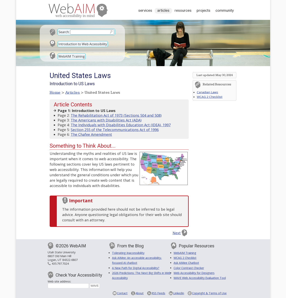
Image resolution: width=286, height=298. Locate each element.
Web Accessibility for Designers (194, 273)
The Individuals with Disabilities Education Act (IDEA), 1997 (121, 124)
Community (224, 10)
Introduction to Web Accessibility (82, 44)
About (139, 293)
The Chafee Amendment (91, 134)
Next (177, 232)
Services (145, 10)
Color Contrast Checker (189, 268)
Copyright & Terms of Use (209, 293)
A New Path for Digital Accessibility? (135, 268)
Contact (122, 293)
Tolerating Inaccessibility (128, 253)
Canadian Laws (207, 92)
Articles (163, 10)
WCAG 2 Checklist (209, 97)
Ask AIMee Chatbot (186, 263)
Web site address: (59, 281)
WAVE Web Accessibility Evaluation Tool (200, 278)
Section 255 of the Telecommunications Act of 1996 (115, 129)
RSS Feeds (158, 293)
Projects (203, 10)
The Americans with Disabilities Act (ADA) (106, 120)
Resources (183, 10)
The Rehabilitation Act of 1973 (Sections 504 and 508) (116, 115)
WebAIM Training (71, 56)
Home (55, 92)
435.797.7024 (60, 263)
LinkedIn (178, 293)
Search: (64, 32)
